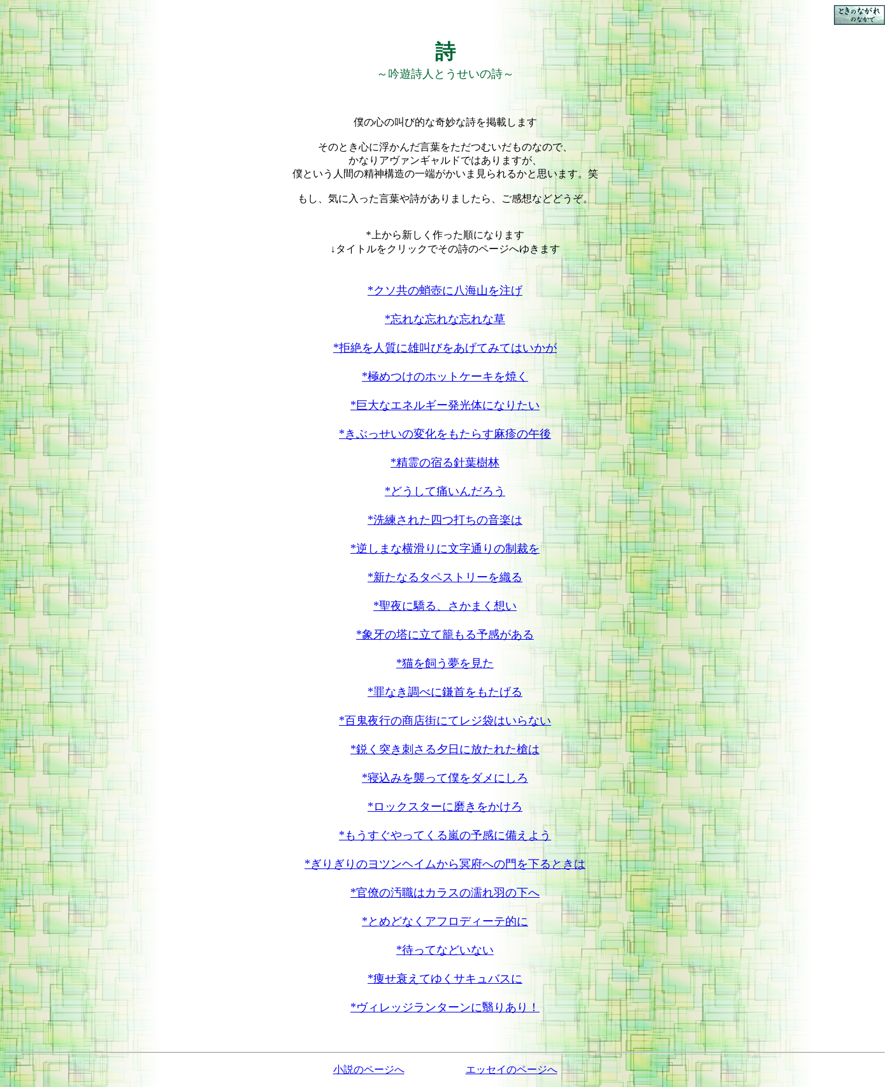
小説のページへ (369, 1069)
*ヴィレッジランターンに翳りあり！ (445, 1007)
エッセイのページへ (511, 1069)
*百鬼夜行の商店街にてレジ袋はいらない (445, 720)
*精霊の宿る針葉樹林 (445, 462)
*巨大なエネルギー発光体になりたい (445, 405)
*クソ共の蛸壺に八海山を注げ (445, 290)
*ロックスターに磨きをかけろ (445, 806)
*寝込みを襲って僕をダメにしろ (445, 778)
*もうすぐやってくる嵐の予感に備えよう (445, 835)
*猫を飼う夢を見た (445, 663)
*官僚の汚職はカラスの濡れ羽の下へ (445, 892)
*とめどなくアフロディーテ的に (445, 921)
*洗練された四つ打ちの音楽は (445, 520)
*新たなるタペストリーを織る (445, 577)
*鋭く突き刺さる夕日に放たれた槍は (445, 749)
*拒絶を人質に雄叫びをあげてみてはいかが (445, 348)
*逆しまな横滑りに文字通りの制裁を (445, 548)
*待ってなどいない (445, 950)
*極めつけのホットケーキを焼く (445, 376)
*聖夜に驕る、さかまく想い (445, 606)
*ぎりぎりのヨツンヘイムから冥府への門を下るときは (445, 864)
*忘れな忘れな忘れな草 (445, 319)
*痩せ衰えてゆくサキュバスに (445, 978)
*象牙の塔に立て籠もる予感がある (445, 634)
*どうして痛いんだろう (445, 491)
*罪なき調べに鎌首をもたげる (445, 692)
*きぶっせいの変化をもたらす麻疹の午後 (445, 434)
